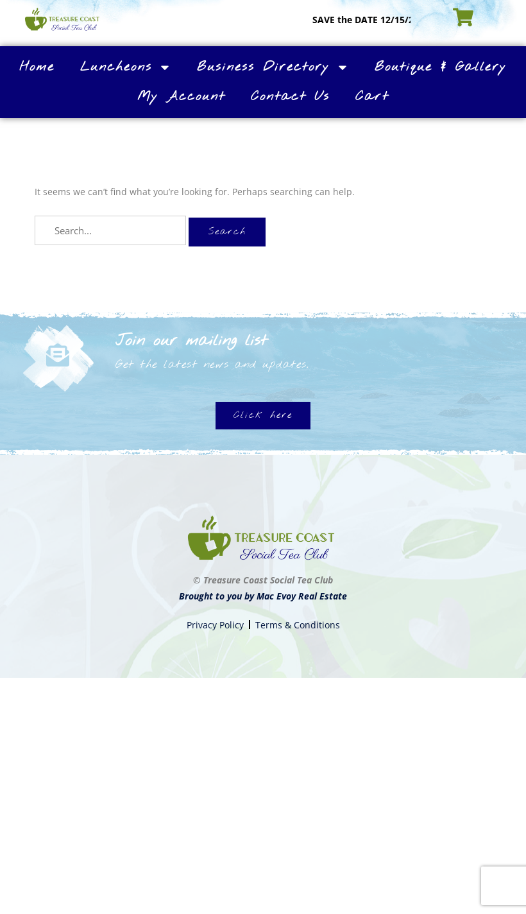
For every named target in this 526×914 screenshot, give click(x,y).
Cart (372, 96)
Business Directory (273, 67)
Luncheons (125, 67)
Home (37, 67)
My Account (181, 96)
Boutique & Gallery (441, 67)
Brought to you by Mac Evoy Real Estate (263, 596)
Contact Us (290, 96)
